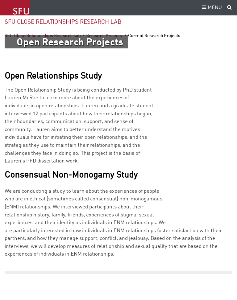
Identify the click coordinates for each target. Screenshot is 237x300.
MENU (211, 7)
